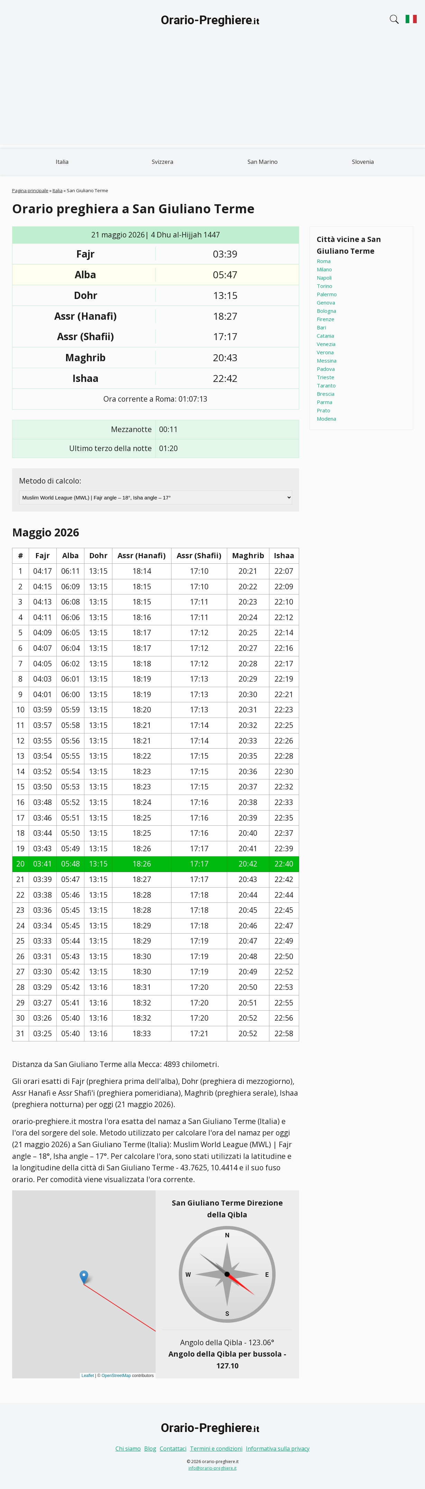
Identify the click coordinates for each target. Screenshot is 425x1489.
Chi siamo (128, 1448)
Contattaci (173, 1448)
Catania (325, 335)
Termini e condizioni (216, 1448)
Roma (324, 260)
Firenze (325, 319)
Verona (325, 352)
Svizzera (162, 162)
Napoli (324, 277)
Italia (62, 162)
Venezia (326, 343)
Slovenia (363, 162)
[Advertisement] (212, 96)
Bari (321, 327)
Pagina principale (30, 190)
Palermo (327, 294)
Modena (326, 418)
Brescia (325, 393)
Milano (324, 269)
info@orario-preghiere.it (212, 1468)
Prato (323, 410)
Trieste (325, 377)
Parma (324, 402)
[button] (84, 1277)
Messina (326, 360)
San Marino (263, 162)
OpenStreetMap (116, 1375)
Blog (150, 1448)
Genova (326, 302)
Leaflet (88, 1375)
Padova (326, 368)
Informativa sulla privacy (277, 1448)
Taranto (326, 385)
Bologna (326, 310)
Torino (324, 285)
